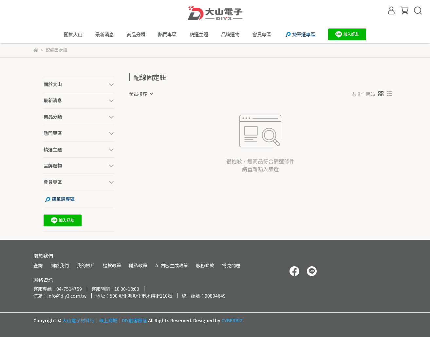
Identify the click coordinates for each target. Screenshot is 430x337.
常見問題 (231, 265)
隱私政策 (138, 265)
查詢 (38, 265)
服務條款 (205, 265)
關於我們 (59, 265)
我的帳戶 (86, 265)
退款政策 (112, 265)
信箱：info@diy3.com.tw (59, 295)
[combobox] (141, 94)
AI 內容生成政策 (171, 265)
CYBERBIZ (232, 320)
